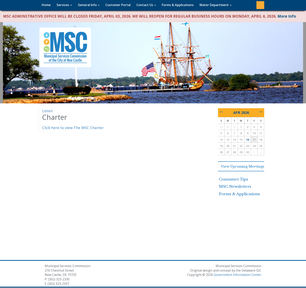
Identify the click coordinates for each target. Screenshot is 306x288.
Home (46, 5)
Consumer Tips (233, 179)
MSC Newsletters (235, 186)
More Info (287, 16)
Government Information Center (237, 275)
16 (247, 139)
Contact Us (146, 5)
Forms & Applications (178, 5)
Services (64, 5)
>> (260, 112)
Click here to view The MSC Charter (73, 127)
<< (221, 112)
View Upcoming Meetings (241, 166)
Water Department (215, 5)
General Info (89, 5)
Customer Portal (118, 5)
